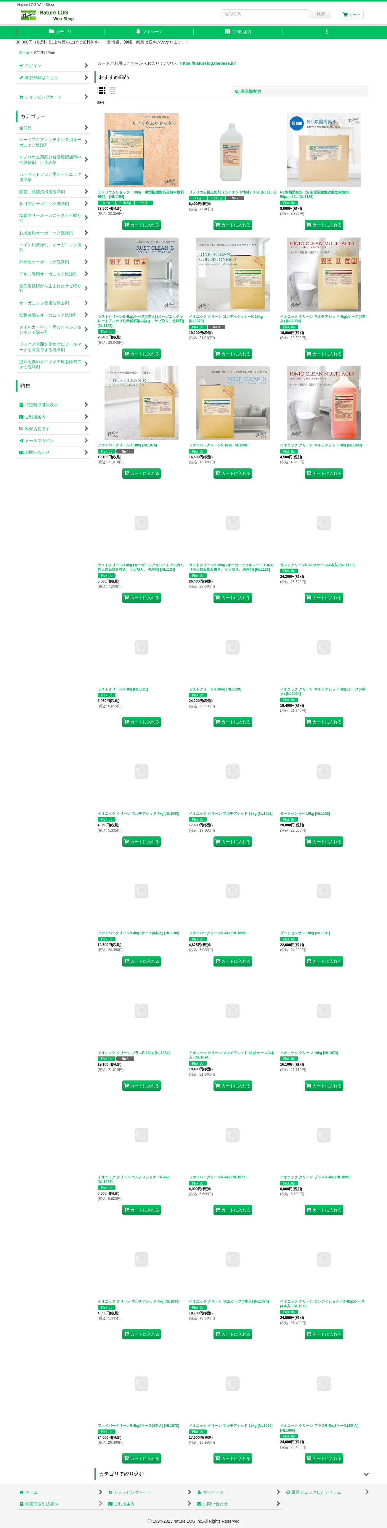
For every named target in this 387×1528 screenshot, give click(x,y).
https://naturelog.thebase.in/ (208, 63)
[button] (326, 32)
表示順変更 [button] (248, 91)
